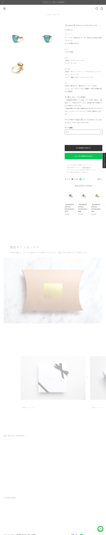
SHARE (75, 179)
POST (68, 179)
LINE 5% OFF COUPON (104, 160)
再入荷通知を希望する (83, 148)
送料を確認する (86, 167)
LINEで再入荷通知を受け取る (83, 156)
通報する (99, 179)
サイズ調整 (69, 128)
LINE (82, 179)
